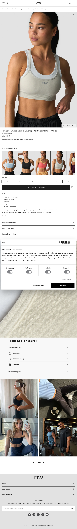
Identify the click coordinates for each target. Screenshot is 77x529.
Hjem (3, 9)
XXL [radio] (68, 181)
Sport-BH (14, 9)
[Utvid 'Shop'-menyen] (38, 483)
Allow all (63, 285)
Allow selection (38, 285)
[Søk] (7, 3)
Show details (66, 279)
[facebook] (29, 515)
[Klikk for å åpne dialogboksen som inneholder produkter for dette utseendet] (19, 398)
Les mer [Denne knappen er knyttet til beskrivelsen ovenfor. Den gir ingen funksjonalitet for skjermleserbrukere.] (4, 215)
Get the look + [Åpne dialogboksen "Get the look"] (68, 125)
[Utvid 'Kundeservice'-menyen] (38, 494)
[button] (38, 228)
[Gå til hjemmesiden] (38, 3)
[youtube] (47, 515)
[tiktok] (43, 515)
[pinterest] (38, 515)
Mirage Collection (7, 133)
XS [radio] (7, 181)
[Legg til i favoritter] (72, 187)
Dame (8, 9)
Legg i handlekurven (36, 187)
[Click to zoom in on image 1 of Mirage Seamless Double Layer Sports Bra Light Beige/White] (38, 69)
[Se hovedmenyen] (3, 3)
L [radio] (44, 181)
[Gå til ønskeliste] (70, 3)
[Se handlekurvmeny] (73, 3)
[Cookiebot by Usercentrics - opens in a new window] (61, 242)
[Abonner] (72, 509)
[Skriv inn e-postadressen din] (35, 508)
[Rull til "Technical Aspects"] (38, 223)
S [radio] (19, 181)
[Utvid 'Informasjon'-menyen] (38, 489)
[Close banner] (74, 242)
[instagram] (34, 515)
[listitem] (10, 163)
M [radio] (32, 181)
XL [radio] (56, 181)
